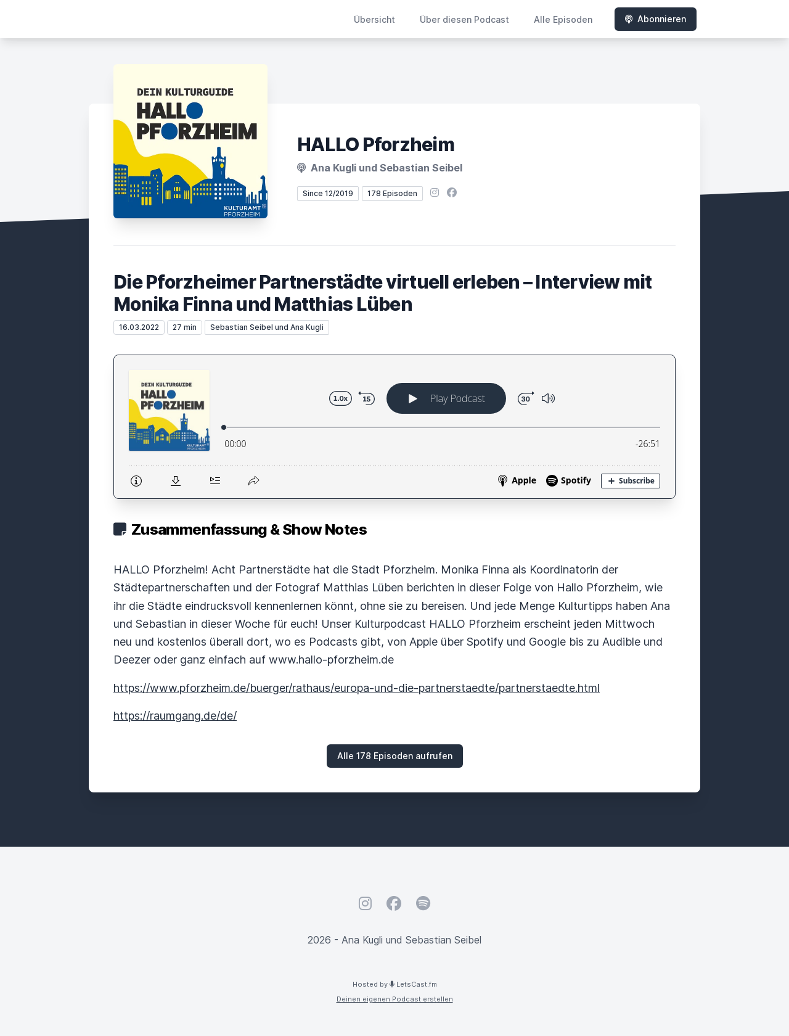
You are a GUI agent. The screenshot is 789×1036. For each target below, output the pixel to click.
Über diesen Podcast (464, 19)
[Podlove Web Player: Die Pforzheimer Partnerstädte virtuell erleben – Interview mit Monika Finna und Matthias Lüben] (394, 426)
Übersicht (374, 19)
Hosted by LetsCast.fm (395, 984)
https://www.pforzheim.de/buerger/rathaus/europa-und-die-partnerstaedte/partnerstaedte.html (356, 687)
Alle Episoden (563, 19)
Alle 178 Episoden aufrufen (394, 755)
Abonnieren (655, 19)
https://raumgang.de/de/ (175, 715)
